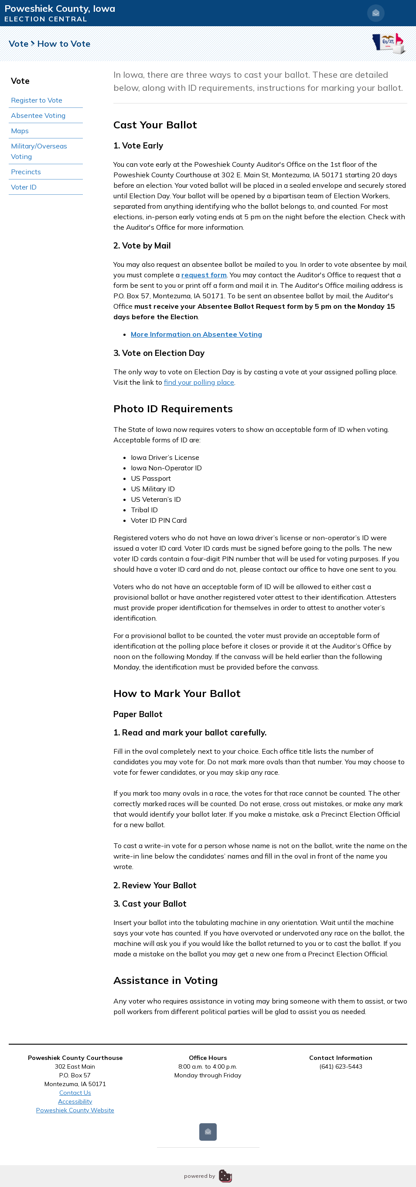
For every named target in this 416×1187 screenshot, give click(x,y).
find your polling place (199, 382)
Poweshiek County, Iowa (60, 8)
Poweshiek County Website (75, 1110)
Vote (18, 43)
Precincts (26, 171)
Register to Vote (36, 100)
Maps (20, 130)
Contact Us (75, 1093)
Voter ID (24, 187)
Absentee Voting (38, 115)
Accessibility (75, 1101)
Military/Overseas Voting (39, 151)
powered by (199, 1176)
